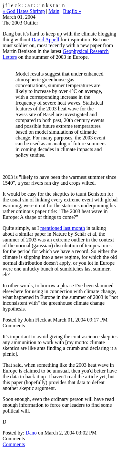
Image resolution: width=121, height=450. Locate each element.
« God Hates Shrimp (24, 11)
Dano (31, 432)
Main (53, 11)
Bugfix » (72, 11)
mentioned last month (62, 228)
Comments (14, 444)
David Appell (45, 39)
